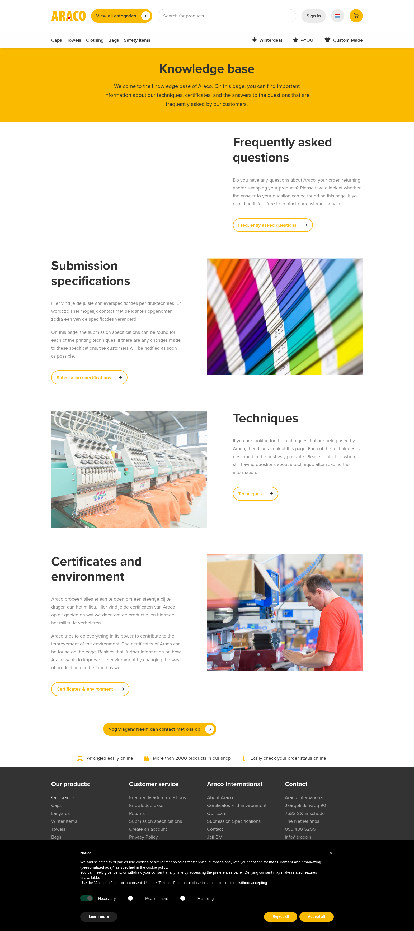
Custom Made (340, 40)
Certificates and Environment (236, 805)
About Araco (220, 797)
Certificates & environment (92, 689)
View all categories (123, 15)
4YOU (300, 40)
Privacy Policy (143, 837)
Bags (113, 40)
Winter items (64, 821)
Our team (217, 813)
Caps (56, 40)
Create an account (148, 829)
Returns (137, 813)
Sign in (314, 16)
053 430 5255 (300, 829)
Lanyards (60, 813)
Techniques (257, 493)
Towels (74, 40)
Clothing (94, 40)
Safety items (137, 40)
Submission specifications (91, 377)
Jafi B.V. (215, 837)
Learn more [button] (99, 916)
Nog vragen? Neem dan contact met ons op (161, 729)
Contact (215, 829)
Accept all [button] (316, 916)
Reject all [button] (280, 916)
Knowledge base (146, 805)
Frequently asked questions (274, 225)
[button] (331, 853)
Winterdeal (264, 40)
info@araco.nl (298, 837)
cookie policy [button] (156, 867)
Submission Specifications (234, 821)
